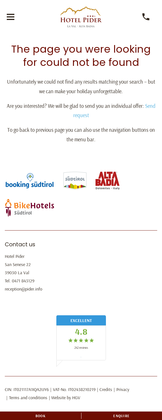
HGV (76, 397)
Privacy (122, 389)
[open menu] (10, 17)
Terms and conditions (28, 397)
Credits (105, 389)
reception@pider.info (23, 289)
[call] (146, 17)
